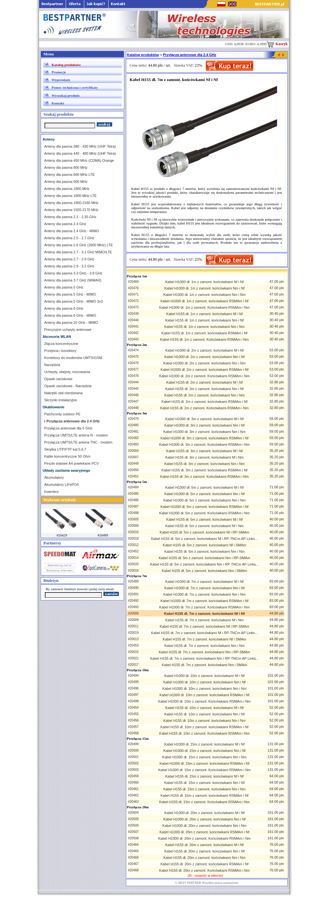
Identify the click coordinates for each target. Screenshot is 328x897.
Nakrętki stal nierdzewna (63, 393)
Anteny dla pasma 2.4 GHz (65, 224)
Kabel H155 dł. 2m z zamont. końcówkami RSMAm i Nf (204, 402)
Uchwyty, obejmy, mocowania (67, 372)
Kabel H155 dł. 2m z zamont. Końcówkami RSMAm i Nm (204, 408)
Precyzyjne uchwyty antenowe (67, 329)
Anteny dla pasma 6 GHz (63, 308)
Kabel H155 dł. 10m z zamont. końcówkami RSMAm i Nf (204, 727)
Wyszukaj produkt (66, 95)
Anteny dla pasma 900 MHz (65, 181)
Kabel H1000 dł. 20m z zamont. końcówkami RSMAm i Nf (205, 832)
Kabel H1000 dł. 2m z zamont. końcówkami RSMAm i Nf (204, 369)
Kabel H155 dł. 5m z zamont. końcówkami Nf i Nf (204, 519)
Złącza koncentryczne (61, 344)
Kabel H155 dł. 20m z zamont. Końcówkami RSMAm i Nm (204, 870)
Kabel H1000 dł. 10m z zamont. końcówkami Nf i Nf (204, 676)
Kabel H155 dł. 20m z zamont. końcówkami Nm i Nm (204, 858)
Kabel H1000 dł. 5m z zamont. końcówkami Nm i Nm (204, 500)
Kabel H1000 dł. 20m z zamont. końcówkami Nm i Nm (204, 826)
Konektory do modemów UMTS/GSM (73, 358)
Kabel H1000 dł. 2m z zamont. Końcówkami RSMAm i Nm (204, 376)
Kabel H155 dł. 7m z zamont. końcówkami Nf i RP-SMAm (204, 626)
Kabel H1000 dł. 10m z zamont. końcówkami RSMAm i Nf (205, 695)
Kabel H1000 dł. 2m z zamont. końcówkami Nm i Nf (204, 357)
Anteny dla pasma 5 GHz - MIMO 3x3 (73, 301)
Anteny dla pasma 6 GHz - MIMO (70, 315)
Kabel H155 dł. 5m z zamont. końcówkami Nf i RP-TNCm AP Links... (204, 539)
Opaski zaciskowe (58, 379)
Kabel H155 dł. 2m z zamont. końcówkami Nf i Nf (204, 382)
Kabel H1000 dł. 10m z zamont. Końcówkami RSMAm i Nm (204, 701)
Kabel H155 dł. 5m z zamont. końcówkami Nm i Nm (204, 551)
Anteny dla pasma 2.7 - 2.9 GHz (69, 259)
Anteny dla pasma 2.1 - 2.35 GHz (70, 217)
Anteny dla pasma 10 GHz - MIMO (71, 322)
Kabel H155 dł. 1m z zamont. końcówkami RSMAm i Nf (204, 333)
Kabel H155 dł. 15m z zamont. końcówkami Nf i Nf (204, 776)
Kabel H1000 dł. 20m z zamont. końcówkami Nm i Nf (204, 819)
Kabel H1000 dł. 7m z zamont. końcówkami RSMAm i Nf (204, 601)
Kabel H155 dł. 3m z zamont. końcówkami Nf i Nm (204, 457)
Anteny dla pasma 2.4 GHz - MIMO (71, 231)
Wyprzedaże (61, 80)
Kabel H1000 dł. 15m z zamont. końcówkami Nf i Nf (204, 744)
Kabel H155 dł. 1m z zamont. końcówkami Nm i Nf (204, 320)
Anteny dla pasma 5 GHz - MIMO (70, 294)
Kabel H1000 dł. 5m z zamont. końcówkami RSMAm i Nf (204, 507)
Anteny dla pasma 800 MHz (65, 167)
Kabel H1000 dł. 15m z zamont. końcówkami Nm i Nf (204, 751)
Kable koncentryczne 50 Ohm (67, 456)
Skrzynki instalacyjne (60, 400)
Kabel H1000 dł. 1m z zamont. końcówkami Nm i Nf (204, 288)
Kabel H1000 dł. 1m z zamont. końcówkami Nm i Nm (204, 295)
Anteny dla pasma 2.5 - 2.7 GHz (69, 238)
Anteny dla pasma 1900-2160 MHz (71, 203)
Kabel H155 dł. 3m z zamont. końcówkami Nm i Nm (204, 464)
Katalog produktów (66, 65)
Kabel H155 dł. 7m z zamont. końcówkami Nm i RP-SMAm (204, 652)
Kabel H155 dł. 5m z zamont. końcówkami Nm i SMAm (204, 571)
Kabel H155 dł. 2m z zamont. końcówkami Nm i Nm (204, 395)
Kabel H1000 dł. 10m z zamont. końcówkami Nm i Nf (204, 682)
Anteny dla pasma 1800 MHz (66, 189)
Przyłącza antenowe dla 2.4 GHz (189, 55)
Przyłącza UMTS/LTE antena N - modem (76, 435)
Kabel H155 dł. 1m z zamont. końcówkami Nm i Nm (204, 327)
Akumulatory (54, 477)
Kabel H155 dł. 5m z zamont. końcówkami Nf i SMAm (204, 545)
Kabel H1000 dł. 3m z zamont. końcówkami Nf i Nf (204, 419)
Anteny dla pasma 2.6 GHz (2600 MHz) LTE (78, 245)
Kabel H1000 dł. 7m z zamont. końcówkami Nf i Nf (204, 581)
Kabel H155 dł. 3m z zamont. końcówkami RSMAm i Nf (204, 470)
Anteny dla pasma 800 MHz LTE (69, 174)
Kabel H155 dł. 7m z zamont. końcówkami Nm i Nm (204, 646)
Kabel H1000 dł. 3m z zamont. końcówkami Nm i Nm (204, 432)
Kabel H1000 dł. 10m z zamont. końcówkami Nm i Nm (204, 688)
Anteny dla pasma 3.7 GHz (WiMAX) (73, 280)
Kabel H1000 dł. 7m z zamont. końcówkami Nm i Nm (204, 594)
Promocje (59, 72)
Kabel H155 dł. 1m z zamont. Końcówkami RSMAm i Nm (204, 339)
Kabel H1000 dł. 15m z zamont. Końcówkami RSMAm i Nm (204, 770)
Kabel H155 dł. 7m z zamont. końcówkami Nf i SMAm (204, 639)
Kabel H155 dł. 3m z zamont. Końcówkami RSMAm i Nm (204, 476)
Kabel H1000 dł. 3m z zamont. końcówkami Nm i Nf (204, 425)
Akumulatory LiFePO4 (61, 484)
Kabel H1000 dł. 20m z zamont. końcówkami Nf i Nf (204, 813)
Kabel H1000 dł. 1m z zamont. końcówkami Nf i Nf (204, 282)
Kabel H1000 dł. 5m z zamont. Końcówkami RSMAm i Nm (204, 513)
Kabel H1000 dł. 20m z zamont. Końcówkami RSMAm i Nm (204, 838)
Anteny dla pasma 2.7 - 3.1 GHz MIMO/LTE (78, 252)
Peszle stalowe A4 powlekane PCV (71, 463)
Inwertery (51, 491)
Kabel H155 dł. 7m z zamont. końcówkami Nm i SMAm (204, 665)
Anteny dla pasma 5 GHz (63, 287)
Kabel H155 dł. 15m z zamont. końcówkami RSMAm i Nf (204, 795)
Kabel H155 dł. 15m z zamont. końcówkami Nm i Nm (204, 789)
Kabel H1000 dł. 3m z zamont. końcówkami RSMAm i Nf (204, 438)
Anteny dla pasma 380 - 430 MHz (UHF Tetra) (80, 146)
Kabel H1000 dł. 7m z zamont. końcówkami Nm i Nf (204, 588)
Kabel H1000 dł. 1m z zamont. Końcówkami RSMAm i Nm (204, 307)
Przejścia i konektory (60, 351)
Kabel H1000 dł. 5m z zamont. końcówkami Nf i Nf (204, 487)
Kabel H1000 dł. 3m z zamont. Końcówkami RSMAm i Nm (204, 444)
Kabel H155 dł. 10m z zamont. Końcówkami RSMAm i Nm (204, 733)
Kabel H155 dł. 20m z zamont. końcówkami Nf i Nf (204, 845)
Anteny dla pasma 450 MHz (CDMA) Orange (79, 160)
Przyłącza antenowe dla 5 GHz (68, 428)
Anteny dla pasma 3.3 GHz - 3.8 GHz (73, 273)
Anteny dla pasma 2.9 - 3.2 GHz (69, 266)
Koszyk (277, 44)
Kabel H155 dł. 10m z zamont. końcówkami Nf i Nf (204, 708)
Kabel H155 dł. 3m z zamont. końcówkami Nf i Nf (204, 451)
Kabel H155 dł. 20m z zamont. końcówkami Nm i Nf (204, 851)
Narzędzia (52, 365)
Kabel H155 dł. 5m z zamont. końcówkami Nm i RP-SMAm (204, 558)
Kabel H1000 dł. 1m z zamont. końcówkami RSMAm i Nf (204, 301)
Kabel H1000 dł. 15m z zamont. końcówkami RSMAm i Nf (205, 763)
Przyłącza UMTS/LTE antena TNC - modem (78, 442)
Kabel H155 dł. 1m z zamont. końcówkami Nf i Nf (204, 314)
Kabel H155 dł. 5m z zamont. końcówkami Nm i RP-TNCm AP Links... (204, 564)
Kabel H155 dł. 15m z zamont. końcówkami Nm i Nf (204, 783)
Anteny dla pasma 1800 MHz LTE (70, 196)
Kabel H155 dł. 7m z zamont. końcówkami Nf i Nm (204, 620)
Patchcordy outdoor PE (62, 414)
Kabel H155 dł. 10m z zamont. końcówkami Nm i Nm (204, 720)
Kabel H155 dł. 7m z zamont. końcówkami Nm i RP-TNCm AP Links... (204, 658)
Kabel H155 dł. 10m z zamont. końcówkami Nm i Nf (204, 714)
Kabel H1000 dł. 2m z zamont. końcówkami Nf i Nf (204, 350)
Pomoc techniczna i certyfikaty (75, 87)
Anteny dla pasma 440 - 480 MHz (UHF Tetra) (80, 153)
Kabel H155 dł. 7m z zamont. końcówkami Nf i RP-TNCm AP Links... (204, 633)
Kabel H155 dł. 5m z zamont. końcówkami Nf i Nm (204, 526)
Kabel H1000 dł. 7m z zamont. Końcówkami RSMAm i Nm (204, 607)
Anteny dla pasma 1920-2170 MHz (71, 210)
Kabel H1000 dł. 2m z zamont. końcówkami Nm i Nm (204, 363)
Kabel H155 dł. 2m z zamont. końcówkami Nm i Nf (204, 389)
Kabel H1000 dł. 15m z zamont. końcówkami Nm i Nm (204, 757)
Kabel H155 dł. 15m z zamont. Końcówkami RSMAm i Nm (204, 802)
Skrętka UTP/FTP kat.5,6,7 (65, 449)
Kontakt (58, 103)
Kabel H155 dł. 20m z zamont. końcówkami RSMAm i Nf (204, 864)
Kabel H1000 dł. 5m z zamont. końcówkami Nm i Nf (204, 494)
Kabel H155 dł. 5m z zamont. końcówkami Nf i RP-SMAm (204, 532)
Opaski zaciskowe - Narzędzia (67, 386)
